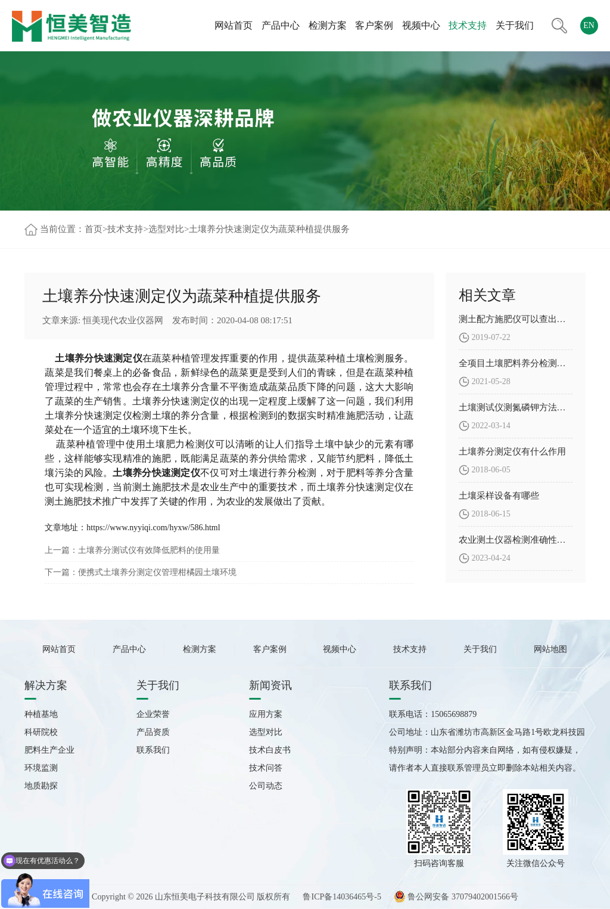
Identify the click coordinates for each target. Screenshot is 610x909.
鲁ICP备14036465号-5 (342, 896)
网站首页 (233, 25)
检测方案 (328, 25)
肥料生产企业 (49, 750)
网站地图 (550, 649)
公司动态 (265, 785)
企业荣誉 (153, 714)
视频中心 (421, 25)
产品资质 (153, 732)
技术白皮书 (270, 750)
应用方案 (265, 714)
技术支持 (468, 25)
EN (589, 25)
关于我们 (515, 25)
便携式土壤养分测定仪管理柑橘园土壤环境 (157, 572)
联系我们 (153, 750)
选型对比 (166, 229)
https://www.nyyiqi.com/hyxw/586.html (153, 527)
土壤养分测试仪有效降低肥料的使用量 (149, 550)
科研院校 (41, 732)
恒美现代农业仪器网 (123, 320)
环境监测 (41, 767)
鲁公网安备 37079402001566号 (456, 896)
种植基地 (41, 714)
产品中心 (281, 25)
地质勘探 (41, 785)
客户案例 (374, 25)
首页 (93, 229)
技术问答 (265, 767)
